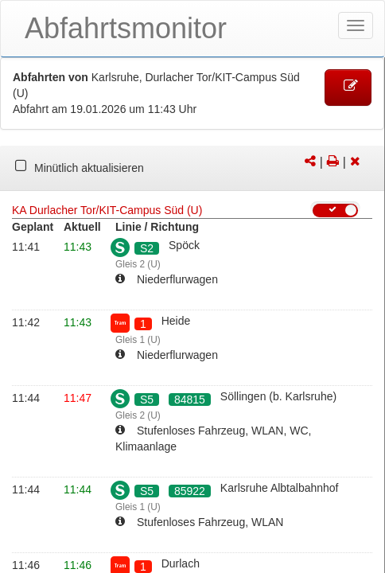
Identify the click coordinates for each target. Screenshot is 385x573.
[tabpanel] (192, 169)
